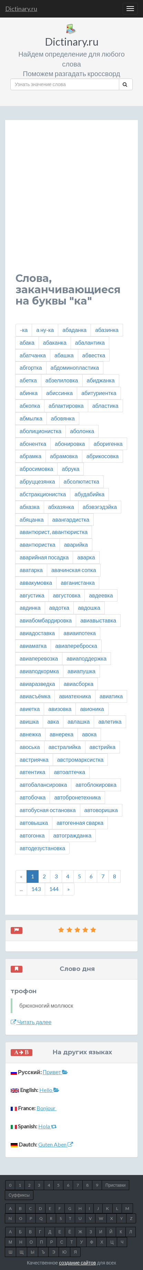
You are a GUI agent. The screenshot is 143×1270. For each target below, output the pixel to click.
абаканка (55, 342)
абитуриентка (98, 393)
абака (27, 342)
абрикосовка (102, 456)
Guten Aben (55, 1144)
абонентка (33, 443)
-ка (24, 330)
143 (36, 889)
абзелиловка (61, 380)
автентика (32, 772)
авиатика (111, 696)
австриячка (34, 759)
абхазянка (61, 506)
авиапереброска (76, 645)
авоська (30, 747)
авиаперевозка (39, 658)
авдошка (89, 607)
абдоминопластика (75, 367)
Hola (47, 1126)
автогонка (32, 835)
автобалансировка (43, 784)
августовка (67, 595)
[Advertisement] (71, 201)
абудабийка (89, 494)
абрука (70, 468)
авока (89, 734)
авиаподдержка (86, 658)
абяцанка (32, 519)
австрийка (103, 747)
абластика (105, 405)
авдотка (59, 607)
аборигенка (107, 443)
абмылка (31, 418)
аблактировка (66, 405)
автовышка (34, 822)
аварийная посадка (44, 557)
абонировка (70, 443)
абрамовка (64, 456)
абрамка (30, 456)
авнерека (61, 734)
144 (54, 889)
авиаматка (33, 645)
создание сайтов (77, 1263)
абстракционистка (43, 494)
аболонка (82, 431)
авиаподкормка (39, 671)
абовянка (63, 418)
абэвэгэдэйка (100, 506)
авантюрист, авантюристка (54, 532)
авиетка (30, 708)
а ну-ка (45, 330)
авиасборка (78, 683)
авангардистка (71, 519)
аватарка (31, 570)
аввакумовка (36, 582)
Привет (55, 1072)
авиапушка (81, 671)
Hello (49, 1090)
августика (32, 595)
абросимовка (36, 468)
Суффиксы (19, 1195)
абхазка (30, 506)
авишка (29, 721)
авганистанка (78, 582)
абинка (29, 393)
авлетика (109, 721)
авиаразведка (37, 683)
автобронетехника (77, 797)
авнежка (30, 734)
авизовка (59, 708)
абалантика (90, 342)
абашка (64, 355)
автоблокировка (95, 784)
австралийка (65, 747)
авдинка (30, 607)
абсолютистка (81, 481)
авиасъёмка (35, 696)
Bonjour (47, 1108)
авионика (92, 708)
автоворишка (101, 810)
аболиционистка (40, 431)
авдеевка (101, 595)
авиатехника (75, 696)
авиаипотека (79, 633)
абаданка (74, 330)
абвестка (93, 355)
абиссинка (59, 393)
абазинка (107, 330)
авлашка (79, 721)
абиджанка (101, 380)
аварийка (76, 544)
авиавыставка (98, 620)
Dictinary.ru (21, 8)
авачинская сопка (73, 570)
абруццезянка (37, 481)
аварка (86, 557)
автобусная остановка (48, 810)
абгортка (31, 367)
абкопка (30, 405)
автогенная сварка (80, 822)
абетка (28, 380)
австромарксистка (80, 759)
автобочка (32, 797)
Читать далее (31, 1022)
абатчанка (33, 355)
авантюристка (37, 544)
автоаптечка (69, 772)
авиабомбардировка (46, 620)
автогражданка (72, 835)
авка (53, 721)
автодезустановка (42, 848)
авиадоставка (37, 633)
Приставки (115, 1185)
